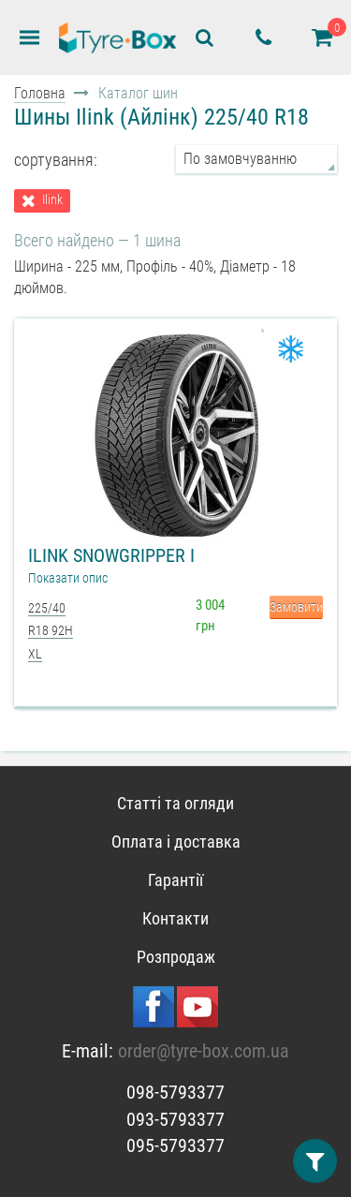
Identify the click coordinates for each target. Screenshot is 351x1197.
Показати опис (68, 577)
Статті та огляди (175, 803)
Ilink (52, 200)
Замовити (296, 606)
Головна (40, 93)
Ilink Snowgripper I (111, 555)
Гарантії (175, 880)
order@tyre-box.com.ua (203, 1051)
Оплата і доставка (176, 841)
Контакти (175, 918)
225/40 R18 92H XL (50, 630)
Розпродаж (176, 957)
